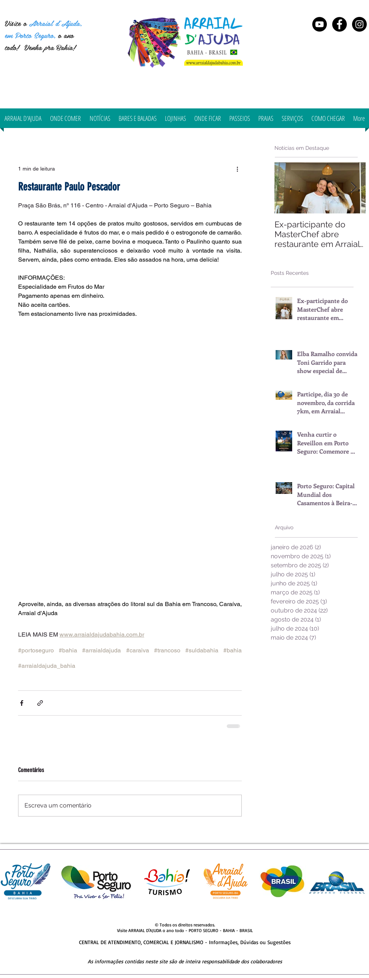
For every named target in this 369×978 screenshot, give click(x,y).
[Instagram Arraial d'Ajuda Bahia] (359, 24)
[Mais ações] (237, 168)
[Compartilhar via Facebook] (21, 703)
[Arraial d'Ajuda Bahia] (339, 24)
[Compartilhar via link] (40, 703)
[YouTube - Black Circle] (319, 24)
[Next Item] (353, 187)
